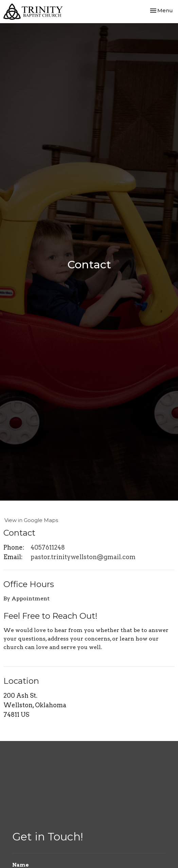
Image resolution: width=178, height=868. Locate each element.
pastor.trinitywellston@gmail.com (83, 557)
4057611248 (48, 547)
